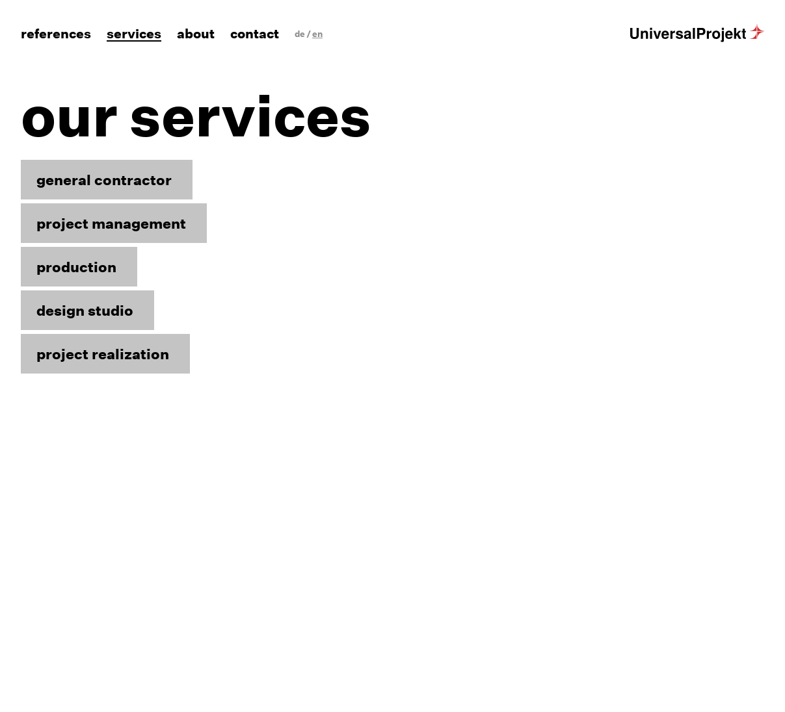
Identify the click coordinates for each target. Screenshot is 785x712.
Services (134, 34)
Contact (254, 34)
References (56, 34)
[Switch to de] (300, 34)
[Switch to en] (317, 34)
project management (111, 223)
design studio (84, 310)
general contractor (104, 179)
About (196, 34)
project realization (102, 353)
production (76, 266)
